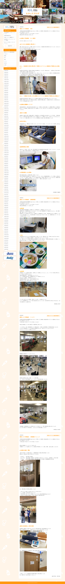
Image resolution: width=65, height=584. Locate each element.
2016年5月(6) (6, 207)
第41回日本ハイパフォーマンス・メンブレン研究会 (9, 40)
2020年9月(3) (6, 141)
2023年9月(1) (6, 112)
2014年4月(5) (6, 247)
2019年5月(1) (6, 163)
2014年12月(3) (6, 234)
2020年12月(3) (6, 136)
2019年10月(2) (6, 154)
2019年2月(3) (6, 167)
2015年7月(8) (6, 223)
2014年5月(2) (6, 245)
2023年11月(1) (6, 108)
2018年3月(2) (6, 187)
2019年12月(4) (6, 150)
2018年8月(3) (6, 178)
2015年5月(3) (6, 227)
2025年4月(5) (6, 94)
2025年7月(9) (6, 88)
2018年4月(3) (6, 185)
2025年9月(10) (6, 85)
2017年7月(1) (6, 194)
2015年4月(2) (6, 229)
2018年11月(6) (6, 172)
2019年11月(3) (6, 152)
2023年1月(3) (6, 116)
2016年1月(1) (6, 212)
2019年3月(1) (6, 165)
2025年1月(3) (6, 99)
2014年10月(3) (6, 238)
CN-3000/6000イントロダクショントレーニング (9, 33)
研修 (5, 59)
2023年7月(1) (6, 114)
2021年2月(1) (6, 132)
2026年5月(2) (6, 70)
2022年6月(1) (6, 121)
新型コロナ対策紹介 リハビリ (27, 317)
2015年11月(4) (6, 216)
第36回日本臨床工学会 (7, 35)
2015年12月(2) (6, 214)
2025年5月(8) (6, 92)
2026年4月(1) (6, 72)
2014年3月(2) (6, 249)
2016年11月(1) (6, 198)
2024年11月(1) (6, 103)
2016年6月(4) (6, 205)
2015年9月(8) (6, 220)
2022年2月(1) (6, 123)
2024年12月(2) (6, 101)
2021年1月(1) (6, 134)
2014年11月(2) (6, 236)
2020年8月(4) (6, 143)
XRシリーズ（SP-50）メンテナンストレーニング (9, 43)
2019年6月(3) (6, 161)
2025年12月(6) (6, 79)
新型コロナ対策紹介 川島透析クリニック (30, 436)
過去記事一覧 (10, 45)
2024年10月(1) (6, 105)
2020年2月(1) (6, 147)
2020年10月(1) (6, 139)
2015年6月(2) (6, 225)
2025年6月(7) (6, 90)
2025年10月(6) (6, 83)
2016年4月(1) (6, 209)
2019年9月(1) (6, 156)
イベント (5, 61)
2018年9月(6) (6, 176)
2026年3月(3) (6, 74)
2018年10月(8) (6, 174)
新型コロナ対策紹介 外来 (26, 28)
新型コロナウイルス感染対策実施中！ (9, 52)
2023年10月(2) (6, 110)
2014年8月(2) (6, 240)
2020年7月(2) (6, 145)
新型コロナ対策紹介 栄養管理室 (27, 199)
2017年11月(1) (6, 192)
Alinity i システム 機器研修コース (9, 37)
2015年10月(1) (6, 218)
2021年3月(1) (6, 130)
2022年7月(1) (6, 119)
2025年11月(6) (6, 81)
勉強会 (5, 55)
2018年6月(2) (6, 181)
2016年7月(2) (6, 203)
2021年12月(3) (6, 125)
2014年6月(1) (6, 243)
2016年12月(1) (6, 196)
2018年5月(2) (6, 183)
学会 (5, 57)
